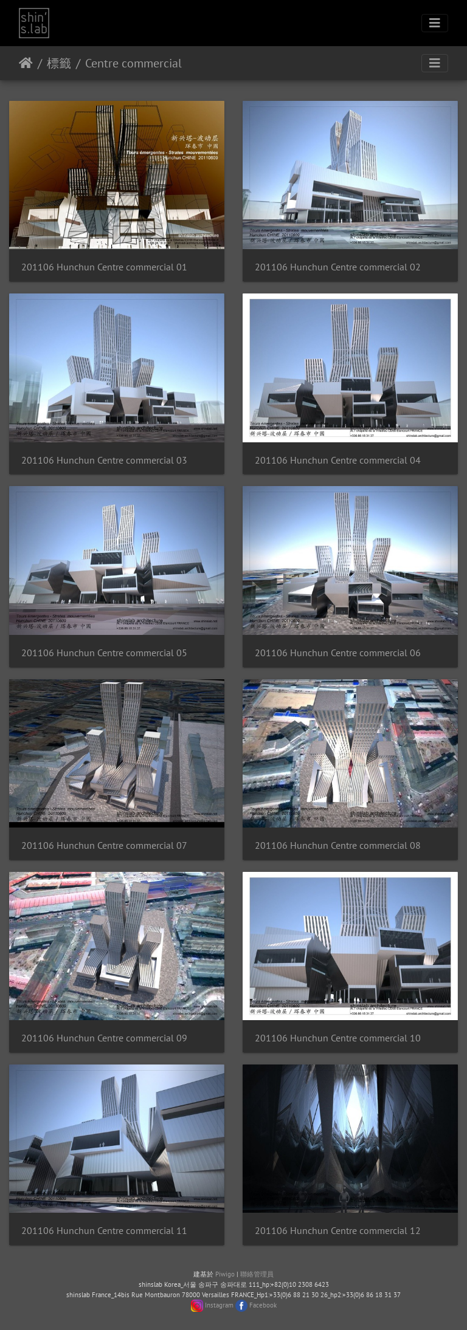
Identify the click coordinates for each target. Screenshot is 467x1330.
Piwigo (225, 1274)
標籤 (59, 63)
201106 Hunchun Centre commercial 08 (338, 845)
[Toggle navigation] (434, 23)
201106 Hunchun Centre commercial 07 (104, 845)
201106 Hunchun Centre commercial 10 (338, 1038)
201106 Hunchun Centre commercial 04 (338, 460)
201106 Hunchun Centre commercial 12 (338, 1230)
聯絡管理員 (257, 1274)
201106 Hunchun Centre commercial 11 (104, 1230)
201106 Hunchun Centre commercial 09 (104, 1038)
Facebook (263, 1305)
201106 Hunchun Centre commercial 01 (104, 267)
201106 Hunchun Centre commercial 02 (338, 267)
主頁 (26, 63)
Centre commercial (133, 63)
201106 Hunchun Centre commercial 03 (104, 460)
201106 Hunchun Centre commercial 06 (338, 653)
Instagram (219, 1305)
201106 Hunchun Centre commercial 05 (104, 653)
